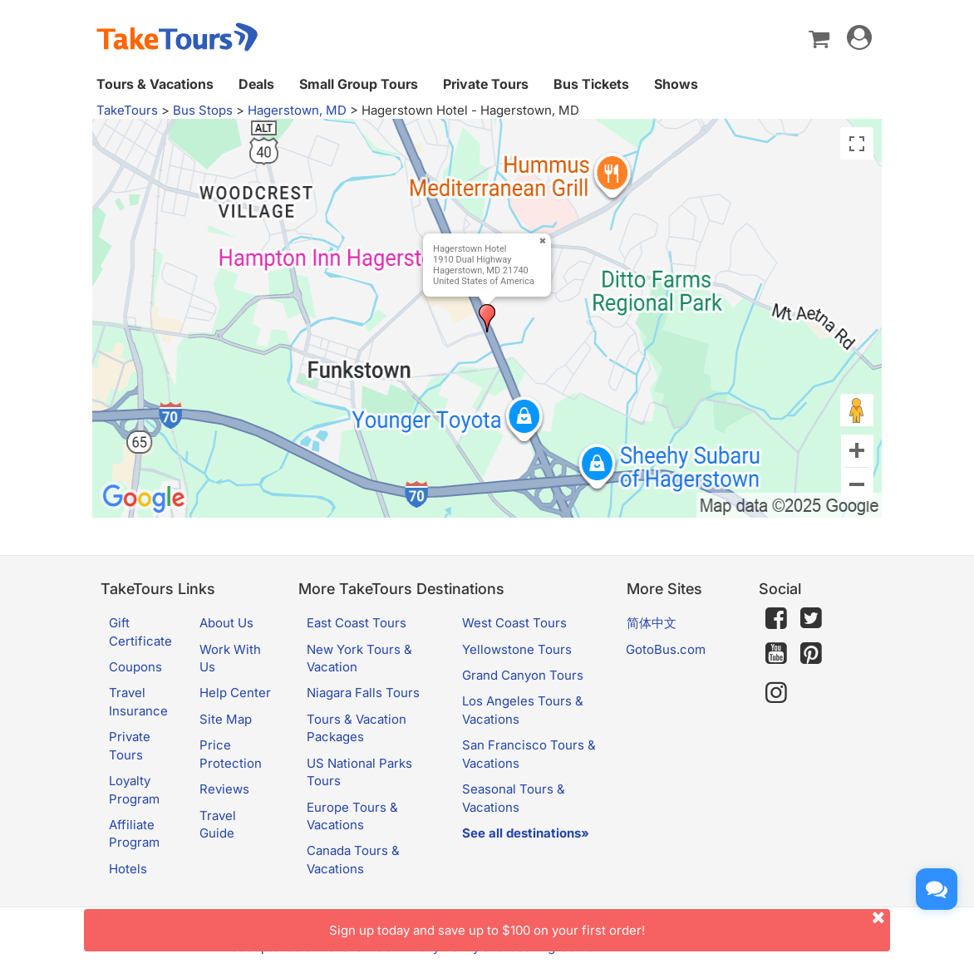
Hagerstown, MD (297, 110)
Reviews (224, 789)
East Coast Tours (356, 623)
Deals (256, 84)
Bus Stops (203, 110)
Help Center (235, 692)
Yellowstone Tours (517, 649)
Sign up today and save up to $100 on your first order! (609, 923)
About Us (226, 623)
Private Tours (486, 84)
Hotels (128, 869)
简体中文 (651, 623)
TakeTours (127, 110)
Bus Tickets (591, 84)
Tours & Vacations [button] (155, 84)
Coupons (135, 667)
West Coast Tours (514, 623)
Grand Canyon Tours (522, 675)
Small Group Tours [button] (358, 84)
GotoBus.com (666, 649)
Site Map (225, 719)
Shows (676, 84)
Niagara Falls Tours (363, 692)
